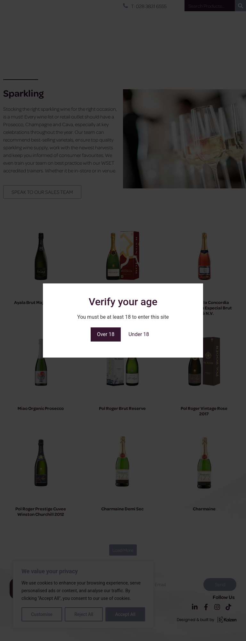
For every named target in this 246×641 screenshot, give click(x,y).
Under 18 (138, 334)
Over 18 (106, 334)
